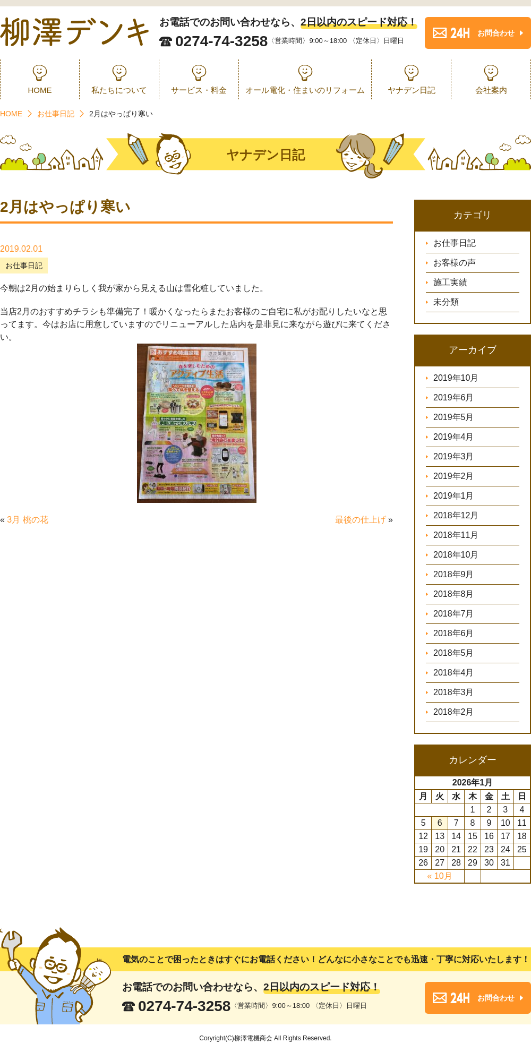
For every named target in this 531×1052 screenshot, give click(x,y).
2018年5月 (453, 652)
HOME (40, 90)
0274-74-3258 (221, 41)
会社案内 (491, 90)
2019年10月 (455, 377)
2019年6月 (453, 397)
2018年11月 (455, 535)
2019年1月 (453, 495)
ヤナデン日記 (411, 90)
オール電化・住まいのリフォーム (305, 90)
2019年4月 (453, 436)
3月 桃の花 (27, 519)
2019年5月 (453, 417)
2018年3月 (453, 692)
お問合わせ (496, 33)
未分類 (446, 301)
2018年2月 (453, 711)
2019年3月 (453, 456)
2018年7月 (453, 613)
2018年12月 (455, 515)
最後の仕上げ (360, 519)
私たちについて (119, 90)
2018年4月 (453, 672)
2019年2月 (453, 476)
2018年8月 (453, 593)
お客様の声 (454, 262)
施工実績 (450, 282)
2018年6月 (453, 633)
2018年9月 (453, 574)
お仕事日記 (23, 265)
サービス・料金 (199, 90)
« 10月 (439, 875)
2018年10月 (455, 554)
